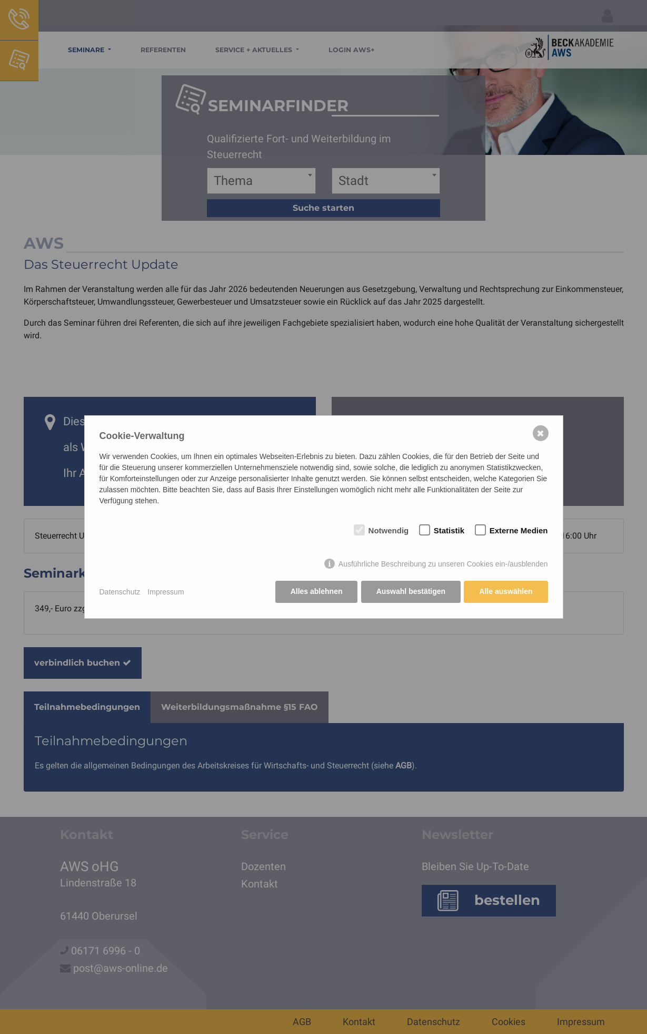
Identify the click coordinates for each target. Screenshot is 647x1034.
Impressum (165, 592)
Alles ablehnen (316, 592)
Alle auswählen (505, 592)
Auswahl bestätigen (410, 592)
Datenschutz (120, 592)
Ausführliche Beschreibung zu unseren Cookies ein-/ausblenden (443, 564)
